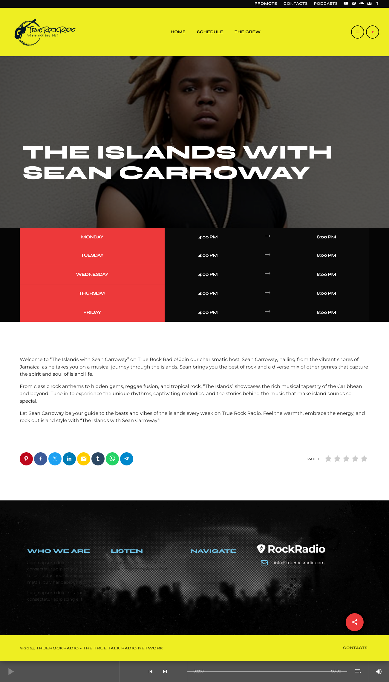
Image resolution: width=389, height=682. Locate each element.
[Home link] (45, 32)
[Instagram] (369, 4)
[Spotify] (354, 4)
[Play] (372, 32)
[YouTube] (346, 4)
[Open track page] (181, 671)
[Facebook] (377, 4)
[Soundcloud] (361, 4)
